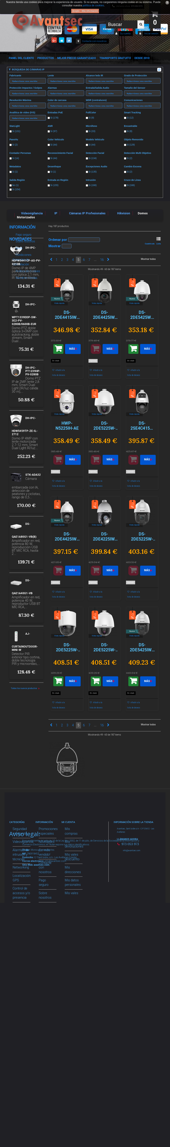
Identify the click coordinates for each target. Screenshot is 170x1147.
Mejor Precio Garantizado (76, 58)
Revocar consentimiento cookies (50, 1009)
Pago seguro (23, 233)
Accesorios (20, 965)
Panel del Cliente (21, 58)
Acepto (76, 11)
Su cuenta (125, 33)
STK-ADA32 (33, 523)
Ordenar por (57, 239)
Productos (45, 58)
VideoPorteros (23, 906)
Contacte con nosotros (94, 41)
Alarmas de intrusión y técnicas (21, 854)
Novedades (20, 287)
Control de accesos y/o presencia (21, 893)
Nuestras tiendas (26, 276)
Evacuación (21, 1051)
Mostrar (54, 246)
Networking (21, 867)
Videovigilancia (23, 842)
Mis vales (71, 893)
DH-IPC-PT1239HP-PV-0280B (33, 419)
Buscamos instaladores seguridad (47, 961)
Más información (90, 11)
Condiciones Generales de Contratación (22, 258)
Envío (18, 246)
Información (22, 227)
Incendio (19, 986)
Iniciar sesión (151, 33)
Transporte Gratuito (115, 58)
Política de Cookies (27, 270)
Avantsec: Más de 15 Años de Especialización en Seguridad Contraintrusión (50, 1053)
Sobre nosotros (25, 240)
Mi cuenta (68, 822)
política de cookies (93, 5)
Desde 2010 (141, 58)
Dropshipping (48, 949)
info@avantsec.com (131, 850)
